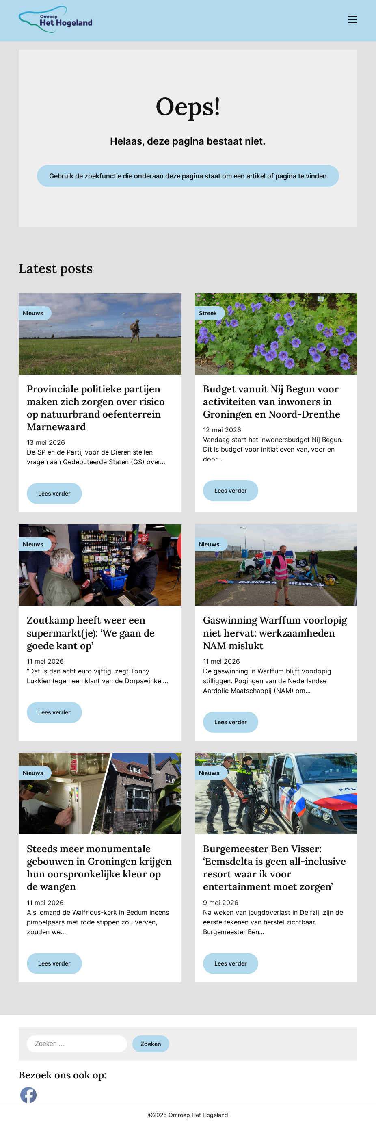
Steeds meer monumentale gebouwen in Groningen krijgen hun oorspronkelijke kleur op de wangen (99, 867)
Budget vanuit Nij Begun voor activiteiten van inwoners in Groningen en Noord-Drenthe (271, 401)
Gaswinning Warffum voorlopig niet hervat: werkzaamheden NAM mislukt (275, 633)
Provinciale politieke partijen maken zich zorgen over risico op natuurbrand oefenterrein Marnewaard (96, 408)
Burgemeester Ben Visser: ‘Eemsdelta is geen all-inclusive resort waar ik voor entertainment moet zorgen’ (274, 867)
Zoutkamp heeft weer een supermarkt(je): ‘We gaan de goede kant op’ (91, 633)
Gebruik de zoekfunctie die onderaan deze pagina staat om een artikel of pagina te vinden (188, 176)
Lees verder (54, 493)
